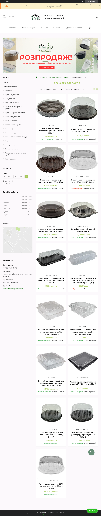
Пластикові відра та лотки (14, 133)
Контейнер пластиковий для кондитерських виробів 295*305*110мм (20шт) (51, 383)
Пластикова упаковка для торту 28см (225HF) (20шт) (83, 181)
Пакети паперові (11, 121)
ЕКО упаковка (10, 99)
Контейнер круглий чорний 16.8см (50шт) (83, 230)
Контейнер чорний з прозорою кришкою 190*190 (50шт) (51, 131)
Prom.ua (61, 512)
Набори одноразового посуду (16, 137)
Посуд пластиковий (12, 103)
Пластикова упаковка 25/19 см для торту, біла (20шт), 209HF (51, 486)
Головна (12, 28)
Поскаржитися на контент (47, 514)
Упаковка (8, 91)
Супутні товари (10, 141)
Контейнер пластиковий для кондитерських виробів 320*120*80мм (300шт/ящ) (83, 280)
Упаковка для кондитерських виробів (55, 77)
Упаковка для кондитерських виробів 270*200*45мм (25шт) (83, 383)
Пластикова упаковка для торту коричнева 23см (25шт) (51, 181)
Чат (92, 511)
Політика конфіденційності (66, 514)
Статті (5, 82)
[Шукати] (4, 17)
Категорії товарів (10, 87)
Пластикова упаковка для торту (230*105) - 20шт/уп (83, 130)
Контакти (57, 28)
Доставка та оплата (74, 28)
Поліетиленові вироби (13, 125)
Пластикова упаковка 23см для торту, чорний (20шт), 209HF (51, 435)
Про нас (44, 28)
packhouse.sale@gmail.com (13, 289)
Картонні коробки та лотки (15, 113)
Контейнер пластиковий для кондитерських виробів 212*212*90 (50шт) (51, 332)
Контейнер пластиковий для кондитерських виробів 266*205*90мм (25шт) (83, 332)
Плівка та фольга (11, 129)
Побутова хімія (10, 159)
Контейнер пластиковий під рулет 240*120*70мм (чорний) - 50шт (51, 280)
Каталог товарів (28, 28)
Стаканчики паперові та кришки (13, 108)
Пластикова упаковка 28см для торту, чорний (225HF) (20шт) (83, 435)
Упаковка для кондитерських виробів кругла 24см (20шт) (51, 230)
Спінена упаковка (11, 149)
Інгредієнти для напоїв (13, 145)
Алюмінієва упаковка (12, 117)
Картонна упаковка (12, 95)
